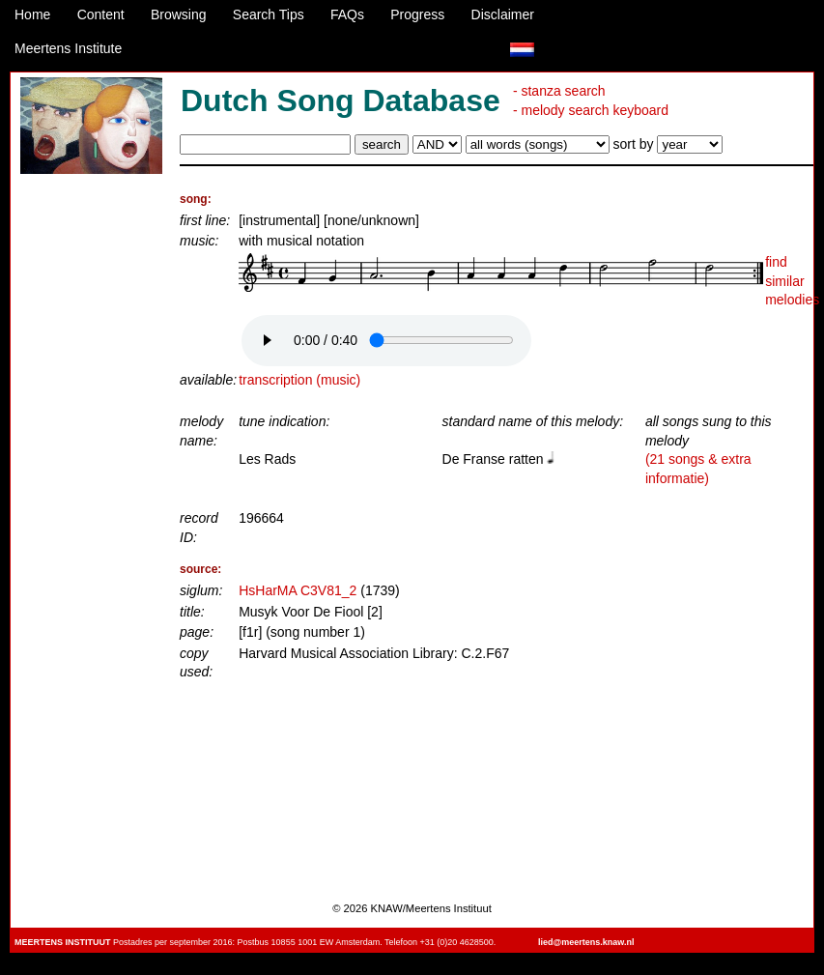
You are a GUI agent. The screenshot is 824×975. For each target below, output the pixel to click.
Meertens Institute (68, 48)
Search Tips (268, 14)
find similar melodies (792, 280)
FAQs (347, 14)
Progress (417, 14)
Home (32, 14)
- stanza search (559, 91)
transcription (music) (299, 379)
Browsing (179, 14)
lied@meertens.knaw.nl (586, 942)
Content (101, 14)
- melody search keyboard (590, 110)
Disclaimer (502, 14)
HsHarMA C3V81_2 (297, 590)
